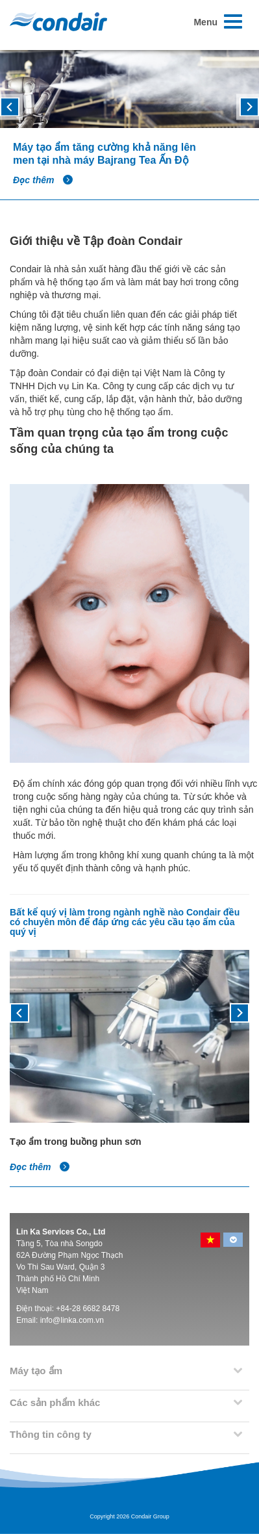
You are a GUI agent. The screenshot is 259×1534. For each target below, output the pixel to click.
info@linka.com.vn (72, 1320)
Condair (58, 21)
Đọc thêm (43, 180)
